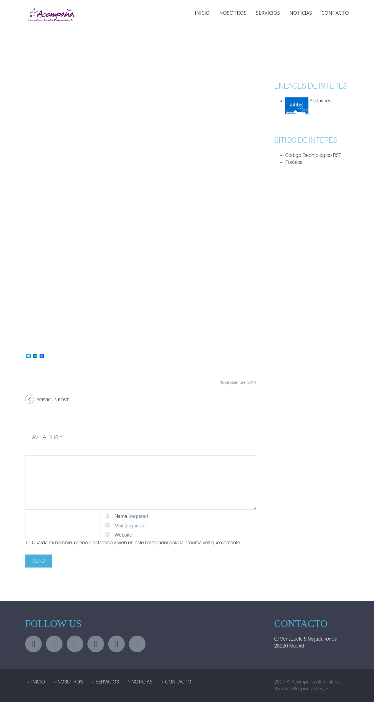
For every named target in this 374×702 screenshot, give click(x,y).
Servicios (268, 12)
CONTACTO (178, 682)
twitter (33, 644)
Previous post (52, 399)
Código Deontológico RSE (313, 155)
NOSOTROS (70, 682)
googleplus (95, 644)
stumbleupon (116, 644)
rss (137, 644)
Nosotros (232, 12)
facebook (54, 644)
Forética (293, 162)
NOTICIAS (300, 12)
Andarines (308, 100)
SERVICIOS (107, 682)
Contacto (335, 12)
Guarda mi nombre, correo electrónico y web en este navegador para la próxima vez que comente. (136, 542)
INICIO (202, 12)
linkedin (75, 644)
